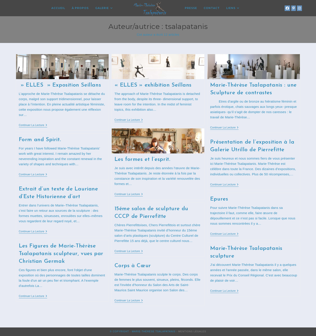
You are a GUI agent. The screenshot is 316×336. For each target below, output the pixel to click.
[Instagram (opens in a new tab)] (299, 8)
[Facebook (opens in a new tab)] (287, 8)
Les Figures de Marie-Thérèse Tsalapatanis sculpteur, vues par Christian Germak (61, 253)
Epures (219, 199)
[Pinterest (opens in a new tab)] (293, 8)
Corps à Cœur (133, 265)
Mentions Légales (192, 331)
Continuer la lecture (33, 125)
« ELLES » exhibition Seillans (153, 85)
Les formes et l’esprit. (142, 159)
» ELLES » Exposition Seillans (60, 85)
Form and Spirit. (40, 139)
